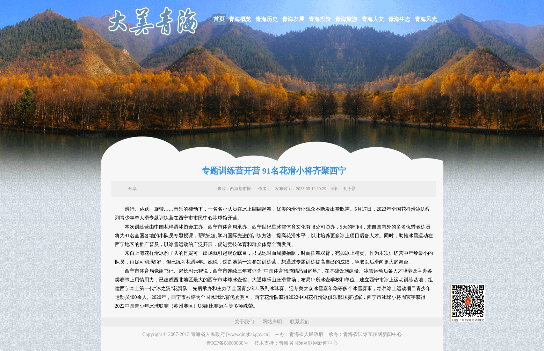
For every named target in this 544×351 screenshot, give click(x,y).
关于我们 (244, 321)
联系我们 (300, 321)
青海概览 (240, 19)
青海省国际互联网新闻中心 (372, 334)
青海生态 (399, 19)
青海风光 (426, 19)
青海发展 (293, 19)
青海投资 (320, 19)
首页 (219, 19)
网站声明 (272, 321)
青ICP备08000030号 (227, 343)
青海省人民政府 (306, 334)
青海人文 (373, 19)
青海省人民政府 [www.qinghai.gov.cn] (230, 334)
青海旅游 (346, 19)
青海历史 (266, 19)
